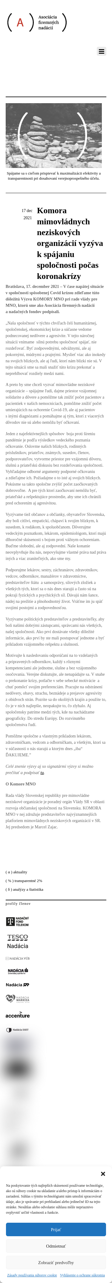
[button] (103, 1174)
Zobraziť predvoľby (56, 1262)
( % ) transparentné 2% (24, 880)
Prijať (56, 1229)
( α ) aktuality (16, 872)
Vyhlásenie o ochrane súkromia (82, 1275)
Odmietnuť (56, 1246)
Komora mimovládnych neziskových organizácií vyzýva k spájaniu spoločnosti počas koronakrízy (70, 243)
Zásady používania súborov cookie (32, 1275)
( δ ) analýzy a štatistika (24, 889)
